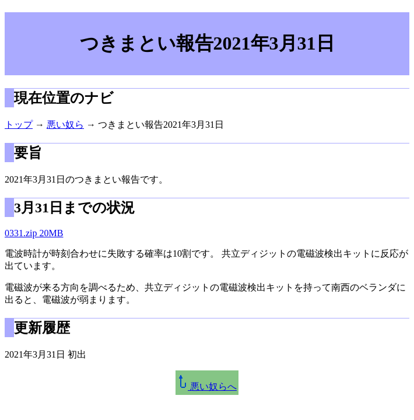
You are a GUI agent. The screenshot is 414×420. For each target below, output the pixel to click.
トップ (19, 125)
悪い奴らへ (207, 386)
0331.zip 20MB (34, 233)
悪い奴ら (65, 125)
